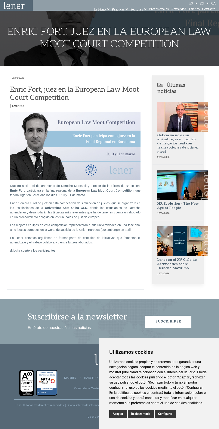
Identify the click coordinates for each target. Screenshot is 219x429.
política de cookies (131, 393)
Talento (194, 15)
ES (191, 7)
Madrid (70, 378)
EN (202, 7)
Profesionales (159, 15)
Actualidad (178, 15)
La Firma (100, 15)
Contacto (209, 15)
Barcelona (93, 378)
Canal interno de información (85, 405)
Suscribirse (168, 322)
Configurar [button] (165, 414)
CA (213, 7)
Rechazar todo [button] (141, 414)
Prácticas (118, 15)
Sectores (136, 15)
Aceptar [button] (118, 414)
